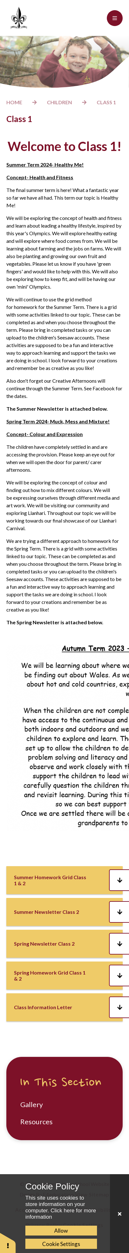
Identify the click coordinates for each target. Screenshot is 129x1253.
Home (14, 102)
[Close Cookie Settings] (119, 1213)
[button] (8, 1242)
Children (59, 102)
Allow (61, 1230)
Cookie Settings (61, 1244)
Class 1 (106, 102)
